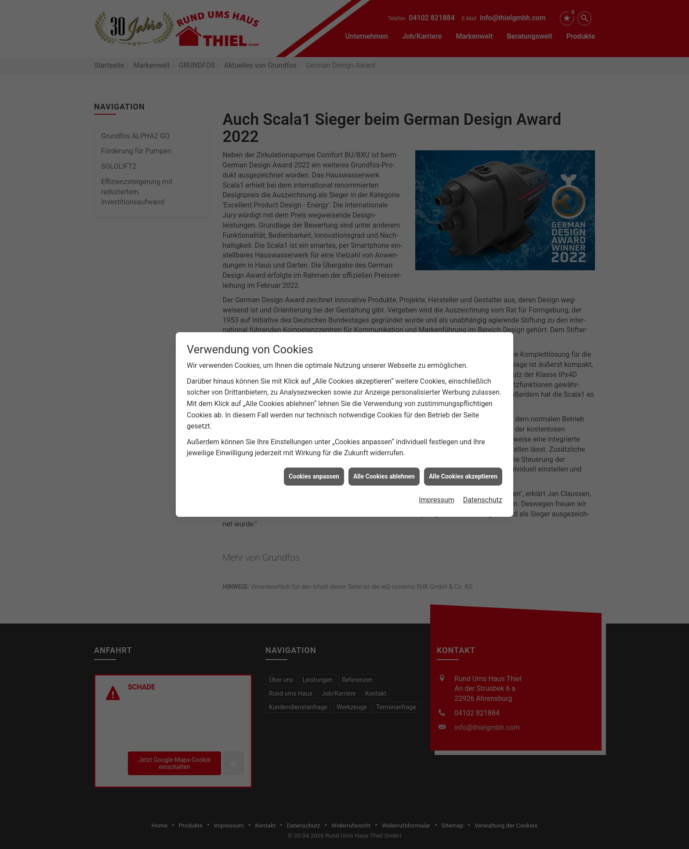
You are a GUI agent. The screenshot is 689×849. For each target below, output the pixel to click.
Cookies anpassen (314, 465)
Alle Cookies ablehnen (384, 465)
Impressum (436, 490)
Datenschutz (482, 490)
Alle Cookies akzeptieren (463, 465)
